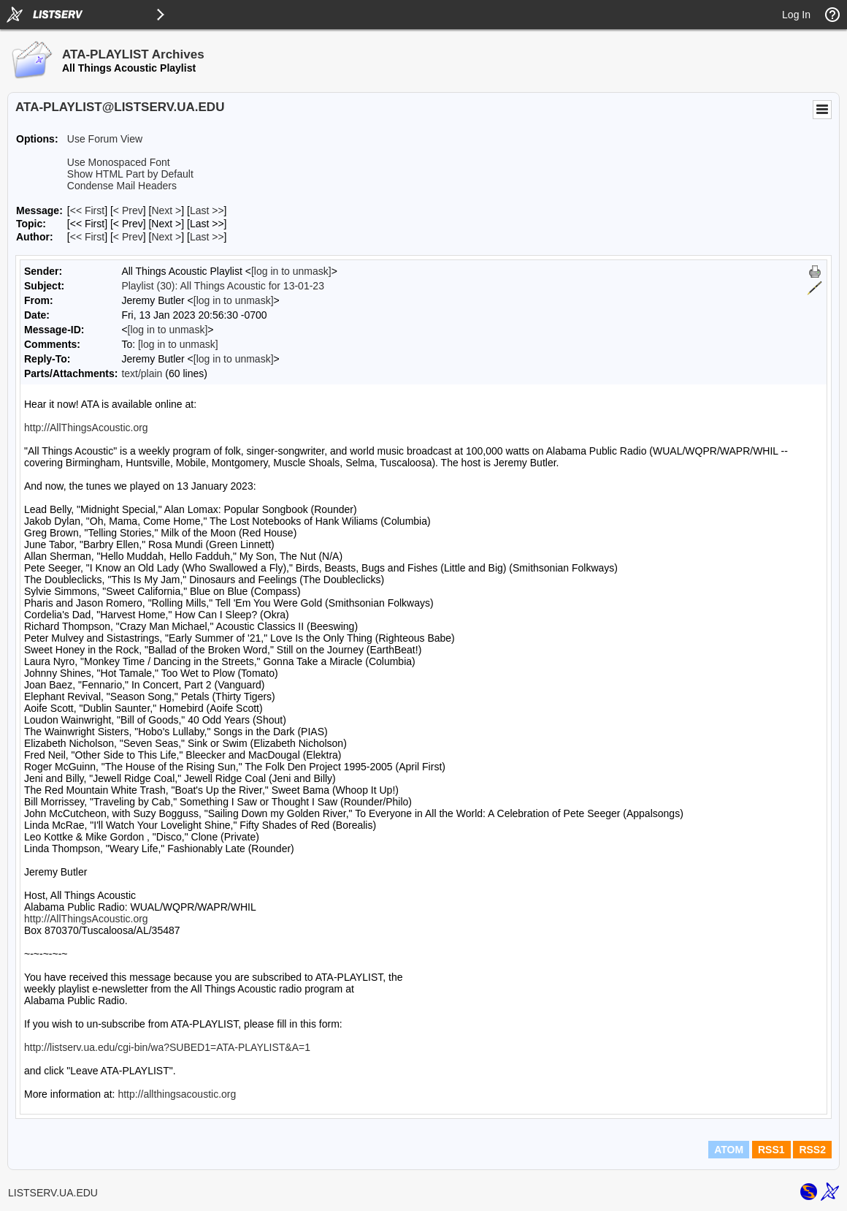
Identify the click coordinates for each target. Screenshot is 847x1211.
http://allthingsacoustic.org (177, 1094)
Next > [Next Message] (166, 210)
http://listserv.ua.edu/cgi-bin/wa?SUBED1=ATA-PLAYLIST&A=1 (167, 1047)
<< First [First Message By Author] (87, 237)
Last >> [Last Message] (207, 210)
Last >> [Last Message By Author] (207, 237)
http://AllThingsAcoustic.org (86, 427)
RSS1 (771, 1149)
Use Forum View (104, 139)
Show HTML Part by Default (130, 174)
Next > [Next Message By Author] (166, 237)
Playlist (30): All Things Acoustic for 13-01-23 (222, 286)
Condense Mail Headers (122, 185)
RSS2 (812, 1149)
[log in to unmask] (291, 271)
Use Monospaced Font (118, 162)
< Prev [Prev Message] (128, 210)
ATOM (728, 1149)
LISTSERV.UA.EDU (53, 1193)
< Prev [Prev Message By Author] (128, 237)
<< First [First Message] (87, 210)
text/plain (141, 373)
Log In (796, 14)
